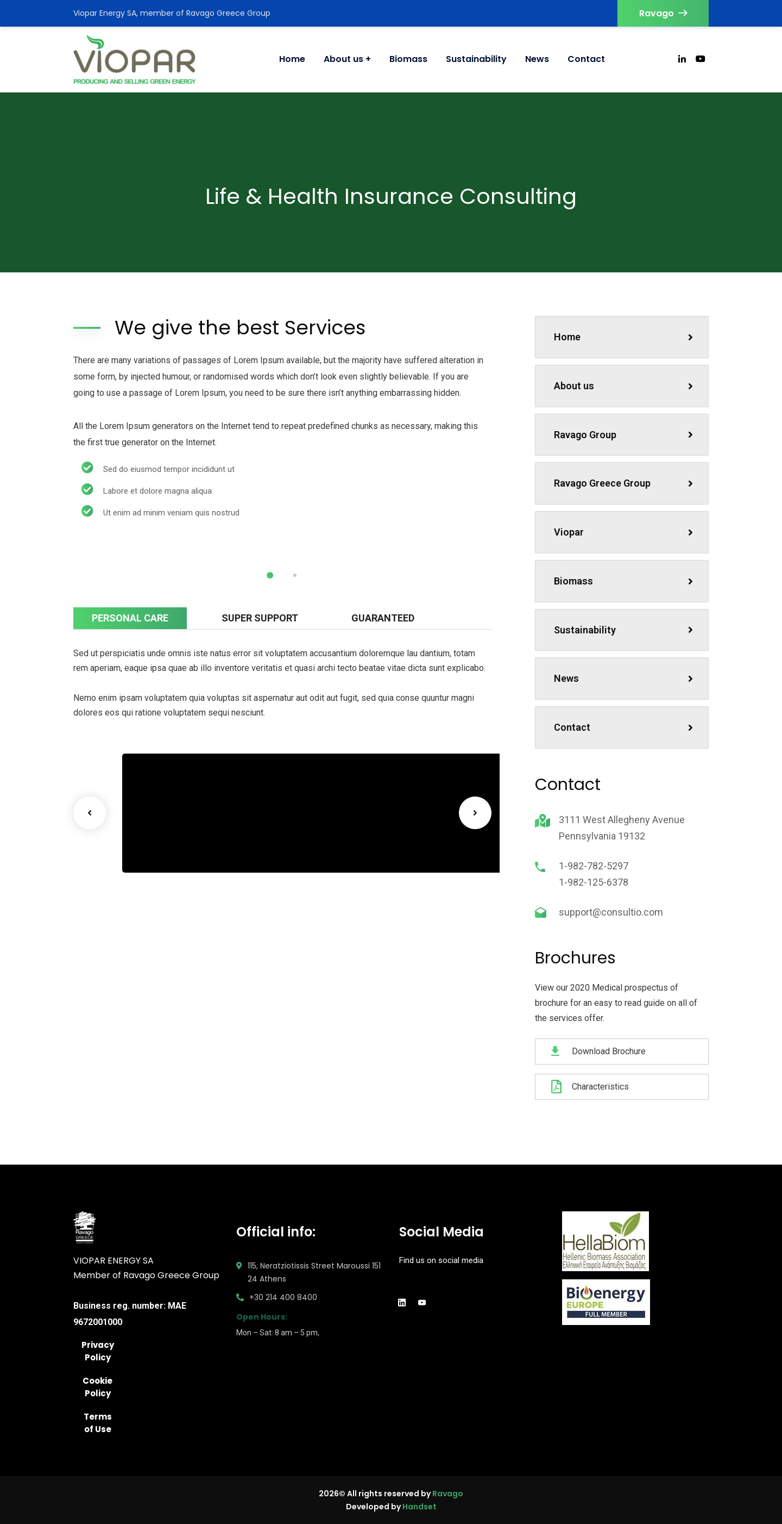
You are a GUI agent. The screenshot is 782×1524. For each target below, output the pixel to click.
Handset (419, 1506)
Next (475, 813)
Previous (89, 813)
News (623, 678)
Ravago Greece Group (623, 483)
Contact (623, 727)
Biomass (623, 581)
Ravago (663, 13)
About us (623, 385)
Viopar (623, 532)
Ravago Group (623, 434)
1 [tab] (270, 575)
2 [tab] (295, 575)
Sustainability (623, 630)
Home (623, 337)
